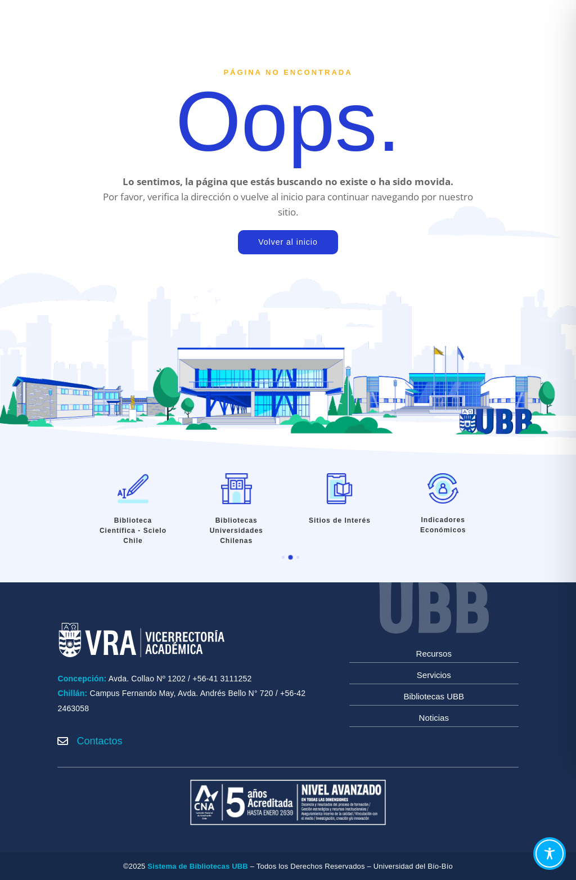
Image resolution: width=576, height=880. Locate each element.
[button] (283, 557)
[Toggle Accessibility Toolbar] (549, 853)
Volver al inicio (288, 241)
